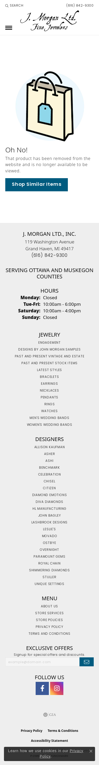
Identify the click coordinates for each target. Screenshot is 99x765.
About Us (49, 606)
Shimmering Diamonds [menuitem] (49, 570)
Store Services (49, 613)
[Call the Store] (49, 255)
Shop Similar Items (36, 184)
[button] (14, 5)
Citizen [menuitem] (49, 488)
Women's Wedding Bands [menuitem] (49, 425)
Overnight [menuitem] (49, 550)
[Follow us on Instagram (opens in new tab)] (56, 688)
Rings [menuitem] (49, 404)
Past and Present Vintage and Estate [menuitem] (49, 356)
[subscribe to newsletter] (86, 661)
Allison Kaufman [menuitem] (49, 447)
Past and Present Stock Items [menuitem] (49, 363)
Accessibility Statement (49, 740)
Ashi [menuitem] (49, 461)
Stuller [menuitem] (49, 577)
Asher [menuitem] (49, 454)
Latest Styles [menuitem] (49, 370)
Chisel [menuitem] (49, 481)
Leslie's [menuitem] (49, 529)
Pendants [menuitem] (49, 397)
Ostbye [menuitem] (49, 543)
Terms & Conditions (63, 730)
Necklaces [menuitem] (49, 390)
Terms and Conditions (49, 634)
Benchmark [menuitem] (49, 467)
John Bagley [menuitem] (49, 515)
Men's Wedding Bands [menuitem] (49, 418)
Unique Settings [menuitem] (49, 584)
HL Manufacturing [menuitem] (49, 509)
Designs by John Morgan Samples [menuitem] (49, 349)
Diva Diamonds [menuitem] (49, 502)
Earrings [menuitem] (49, 384)
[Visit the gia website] (49, 715)
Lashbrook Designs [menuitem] (49, 522)
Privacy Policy (49, 627)
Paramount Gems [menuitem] (49, 556)
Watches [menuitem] (49, 411)
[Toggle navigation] (8, 28)
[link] (79, 5)
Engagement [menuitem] (49, 342)
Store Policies (49, 620)
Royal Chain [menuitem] (49, 563)
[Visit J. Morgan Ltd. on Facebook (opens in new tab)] (42, 688)
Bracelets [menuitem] (49, 377)
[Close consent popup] (90, 751)
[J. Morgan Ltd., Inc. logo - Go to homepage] (49, 21)
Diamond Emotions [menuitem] (49, 495)
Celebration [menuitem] (49, 474)
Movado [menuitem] (49, 536)
